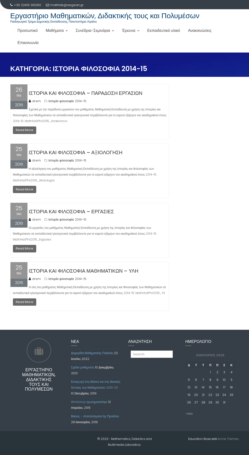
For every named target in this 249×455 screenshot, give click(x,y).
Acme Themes (228, 439)
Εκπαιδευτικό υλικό (163, 30)
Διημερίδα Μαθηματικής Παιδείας (92, 353)
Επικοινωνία (28, 42)
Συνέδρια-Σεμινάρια (93, 30)
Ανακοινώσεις (200, 30)
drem (35, 101)
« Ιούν (189, 413)
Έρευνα (128, 30)
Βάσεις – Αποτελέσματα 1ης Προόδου (95, 416)
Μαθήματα (55, 30)
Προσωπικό (28, 30)
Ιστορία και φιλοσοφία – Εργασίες (71, 211)
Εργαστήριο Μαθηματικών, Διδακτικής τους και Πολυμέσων (104, 16)
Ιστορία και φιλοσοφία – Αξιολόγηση (75, 152)
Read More (24, 130)
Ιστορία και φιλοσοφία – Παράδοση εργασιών (85, 93)
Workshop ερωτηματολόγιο (89, 402)
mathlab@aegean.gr (65, 5)
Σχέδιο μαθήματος (82, 367)
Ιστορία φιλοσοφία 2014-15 (67, 101)
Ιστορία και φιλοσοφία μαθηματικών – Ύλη (83, 271)
